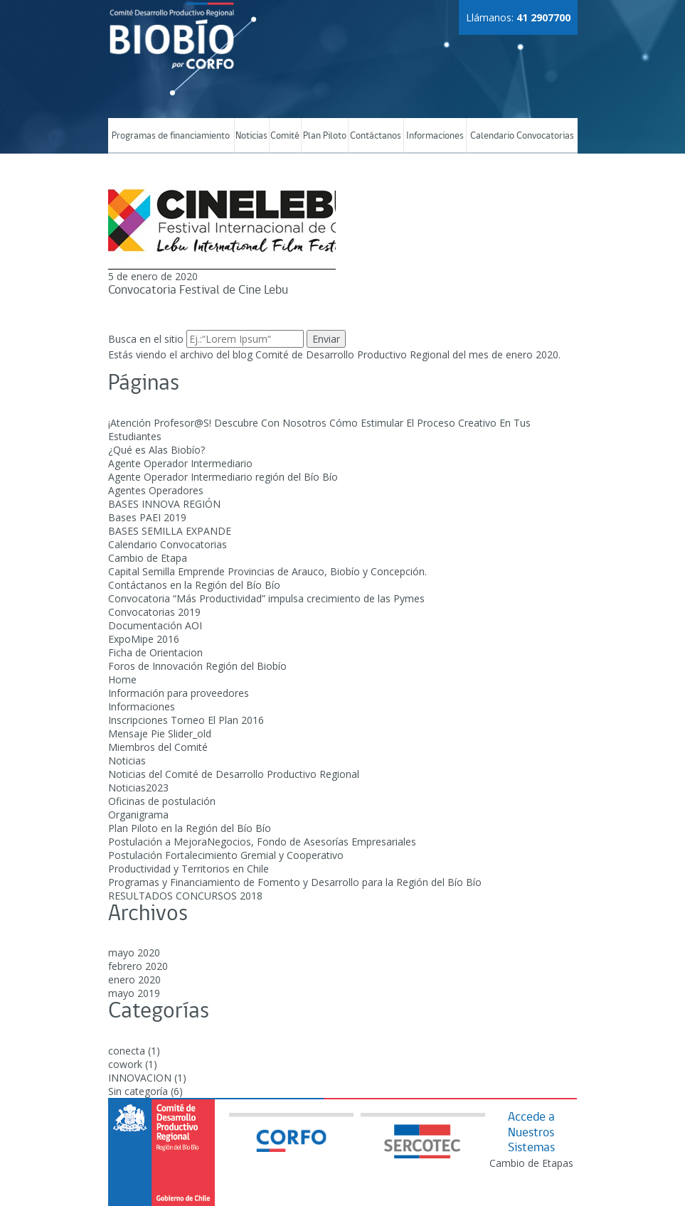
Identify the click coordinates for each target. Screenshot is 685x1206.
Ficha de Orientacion (155, 652)
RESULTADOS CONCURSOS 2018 (185, 895)
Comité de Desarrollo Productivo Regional (352, 354)
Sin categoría (138, 1091)
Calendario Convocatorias (522, 136)
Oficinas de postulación (162, 801)
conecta (126, 1050)
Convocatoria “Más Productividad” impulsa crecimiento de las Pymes (266, 598)
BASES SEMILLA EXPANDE (169, 531)
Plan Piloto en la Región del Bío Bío (189, 828)
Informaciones (435, 136)
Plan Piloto (324, 136)
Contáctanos (375, 136)
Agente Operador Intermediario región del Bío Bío (223, 477)
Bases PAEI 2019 (147, 517)
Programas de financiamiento (171, 136)
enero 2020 (134, 979)
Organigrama (138, 814)
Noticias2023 (138, 787)
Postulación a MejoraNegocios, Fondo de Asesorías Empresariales (262, 841)
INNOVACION (139, 1077)
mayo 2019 (134, 993)
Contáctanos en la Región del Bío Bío (194, 585)
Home (122, 679)
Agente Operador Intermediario (180, 463)
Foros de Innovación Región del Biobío (197, 666)
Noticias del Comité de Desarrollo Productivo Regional (233, 774)
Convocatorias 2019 (154, 612)
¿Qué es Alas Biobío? (156, 450)
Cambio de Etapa (147, 558)
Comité (284, 136)
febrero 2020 (138, 966)
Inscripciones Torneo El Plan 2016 (186, 720)
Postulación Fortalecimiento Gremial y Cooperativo (226, 855)
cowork (125, 1064)
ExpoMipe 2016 (143, 639)
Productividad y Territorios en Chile (188, 868)
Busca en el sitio (146, 339)
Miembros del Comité (158, 747)
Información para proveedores (178, 693)
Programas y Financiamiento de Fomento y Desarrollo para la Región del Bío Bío (295, 882)
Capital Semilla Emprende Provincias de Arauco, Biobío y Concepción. (267, 571)
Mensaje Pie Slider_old (159, 733)
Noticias (251, 136)
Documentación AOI (155, 625)
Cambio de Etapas (531, 1163)
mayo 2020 (134, 952)
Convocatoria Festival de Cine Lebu (198, 290)
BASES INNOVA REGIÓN (164, 504)
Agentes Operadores (155, 490)
